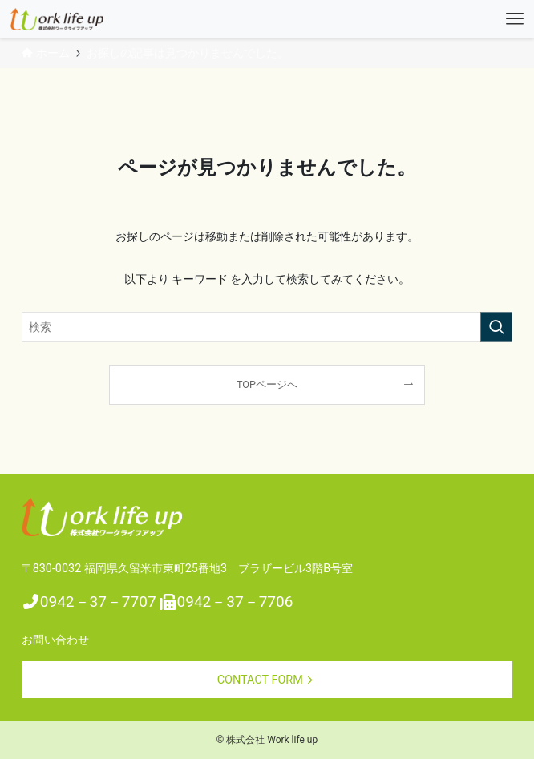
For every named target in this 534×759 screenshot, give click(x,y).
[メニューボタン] (515, 19)
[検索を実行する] (496, 327)
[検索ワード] (267, 327)
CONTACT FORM (266, 680)
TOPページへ (267, 384)
